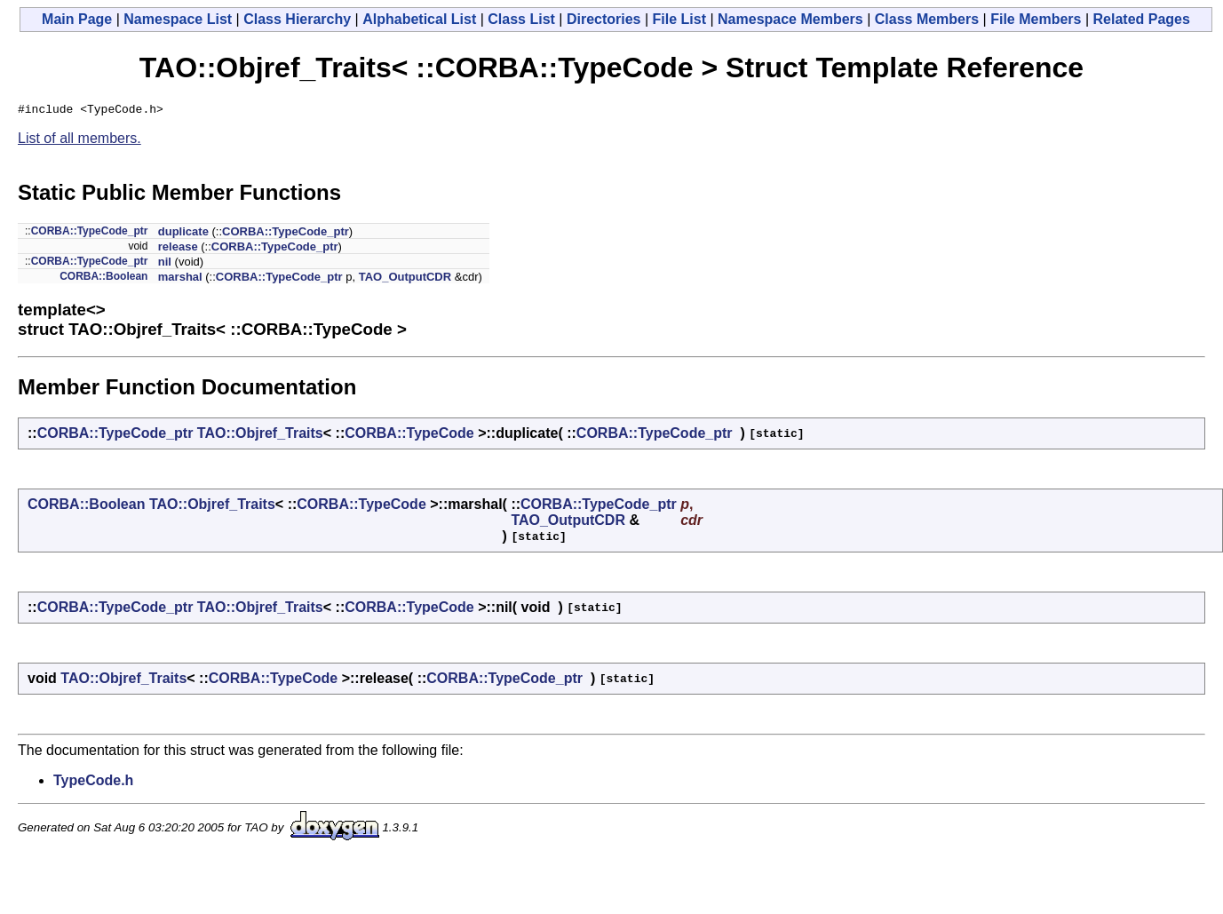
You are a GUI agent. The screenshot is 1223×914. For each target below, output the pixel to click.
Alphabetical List (419, 19)
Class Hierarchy (297, 19)
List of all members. (79, 140)
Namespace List (177, 19)
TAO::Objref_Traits (260, 435)
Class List (521, 19)
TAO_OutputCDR (405, 279)
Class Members (927, 19)
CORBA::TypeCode (409, 435)
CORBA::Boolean (103, 279)
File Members (1035, 19)
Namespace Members (790, 19)
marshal (180, 279)
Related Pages (1141, 19)
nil (164, 264)
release (178, 249)
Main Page (77, 19)
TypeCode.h (93, 783)
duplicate (183, 234)
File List (679, 19)
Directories (604, 19)
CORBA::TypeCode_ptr (89, 233)
